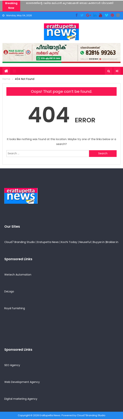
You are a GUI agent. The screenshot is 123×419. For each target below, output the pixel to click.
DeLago (9, 291)
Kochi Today (69, 242)
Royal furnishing (14, 308)
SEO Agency (12, 365)
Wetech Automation (17, 274)
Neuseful (85, 242)
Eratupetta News (48, 242)
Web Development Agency (22, 382)
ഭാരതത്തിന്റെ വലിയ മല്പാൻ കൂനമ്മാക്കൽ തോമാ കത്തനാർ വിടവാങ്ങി (69, 3)
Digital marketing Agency (20, 399)
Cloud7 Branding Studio (19, 242)
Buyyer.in (99, 242)
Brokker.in (112, 242)
